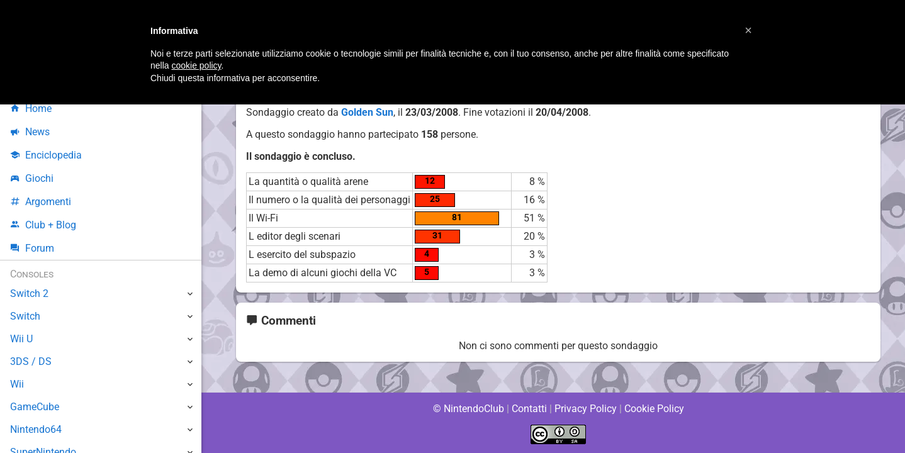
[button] (748, 30)
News (30, 132)
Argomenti (41, 202)
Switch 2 (29, 293)
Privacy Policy (585, 409)
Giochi (31, 178)
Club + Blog (43, 225)
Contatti (529, 409)
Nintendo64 (36, 429)
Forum (32, 248)
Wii (17, 384)
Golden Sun (367, 112)
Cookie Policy (654, 409)
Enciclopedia (46, 155)
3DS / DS (30, 361)
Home (31, 109)
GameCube (35, 407)
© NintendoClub (468, 409)
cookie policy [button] (196, 65)
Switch (25, 316)
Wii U (21, 339)
